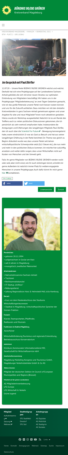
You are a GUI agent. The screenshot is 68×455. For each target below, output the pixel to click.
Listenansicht (46, 189)
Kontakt (14, 446)
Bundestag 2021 (44, 31)
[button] (12, 183)
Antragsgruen (24, 446)
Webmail (35, 446)
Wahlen (31, 31)
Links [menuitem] (46, 439)
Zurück (61, 189)
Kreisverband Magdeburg (13, 31)
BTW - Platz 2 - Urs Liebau (13, 34)
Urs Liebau (7, 178)
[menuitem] (6, 446)
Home (6, 446)
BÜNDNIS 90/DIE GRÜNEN (29, 8)
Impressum (60, 446)
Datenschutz (9, 452)
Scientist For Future (30, 131)
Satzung (7, 421)
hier (4, 173)
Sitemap (44, 446)
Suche (51, 446)
